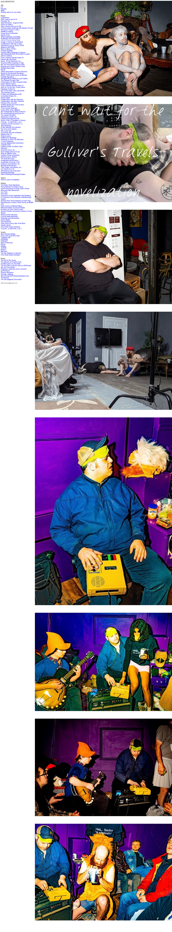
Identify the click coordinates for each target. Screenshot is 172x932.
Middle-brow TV (6, 134)
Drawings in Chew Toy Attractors (12, 139)
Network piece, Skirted (9, 157)
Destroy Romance (7, 272)
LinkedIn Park (5, 145)
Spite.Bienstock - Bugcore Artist (12, 23)
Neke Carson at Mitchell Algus (11, 206)
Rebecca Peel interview (9, 215)
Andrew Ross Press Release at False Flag (16, 201)
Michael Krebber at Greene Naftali (13, 208)
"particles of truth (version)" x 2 (11, 124)
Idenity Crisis (5, 35)
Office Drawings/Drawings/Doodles (13, 174)
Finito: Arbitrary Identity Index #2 (12, 58)
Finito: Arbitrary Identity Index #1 (12, 85)
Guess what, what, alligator (10, 110)
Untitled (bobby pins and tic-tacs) (12, 105)
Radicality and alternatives (10, 218)
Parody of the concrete (9, 103)
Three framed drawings (9, 108)
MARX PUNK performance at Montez (14, 75)
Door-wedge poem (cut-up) (10, 152)
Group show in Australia (9, 33)
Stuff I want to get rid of (9, 19)
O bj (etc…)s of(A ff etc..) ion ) (11, 122)
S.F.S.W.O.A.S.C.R (7, 169)
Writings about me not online (11, 12)
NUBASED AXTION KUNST (10, 38)
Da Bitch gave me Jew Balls (10, 264)
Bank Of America (7, 243)
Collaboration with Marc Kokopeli (12, 101)
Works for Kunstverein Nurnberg (12, 73)
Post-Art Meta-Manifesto (9, 216)
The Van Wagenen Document (11, 279)
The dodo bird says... (8, 159)
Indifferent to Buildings (9, 138)
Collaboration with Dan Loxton (11, 44)
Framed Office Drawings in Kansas (13, 52)
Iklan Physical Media (8, 234)
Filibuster (4, 148)
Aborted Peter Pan (7, 106)
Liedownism (5, 18)
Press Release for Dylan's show (12, 187)
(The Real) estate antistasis (10, 227)
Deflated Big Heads (7, 68)
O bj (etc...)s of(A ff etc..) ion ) (11, 229)
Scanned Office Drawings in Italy (12, 63)
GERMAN (4, 239)
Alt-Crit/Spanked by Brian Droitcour (13, 112)
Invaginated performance (9, 160)
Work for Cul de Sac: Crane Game (13, 87)
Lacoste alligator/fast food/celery (12, 143)
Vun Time (4, 192)
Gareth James (6, 225)
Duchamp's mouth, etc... (9, 117)
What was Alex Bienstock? (10, 190)
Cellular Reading (7, 51)
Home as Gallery (7, 24)
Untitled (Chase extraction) (10, 155)
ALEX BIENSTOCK (7, 2)
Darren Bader (5, 220)
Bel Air (3, 70)
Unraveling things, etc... (9, 96)
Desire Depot (5, 98)
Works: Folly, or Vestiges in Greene (13, 120)
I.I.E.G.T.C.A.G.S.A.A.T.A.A (10, 40)
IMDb (3, 10)
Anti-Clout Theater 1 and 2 (10, 30)
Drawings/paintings (7, 172)
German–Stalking (7, 274)
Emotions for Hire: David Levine (12, 209)
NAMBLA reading (7, 31)
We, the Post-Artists (8, 267)
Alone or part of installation (10, 180)
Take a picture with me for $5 (11, 26)
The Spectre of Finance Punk (11, 262)
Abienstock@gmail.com (9, 283)
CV (2, 7)
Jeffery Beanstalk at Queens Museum (14, 71)
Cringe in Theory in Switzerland (12, 42)
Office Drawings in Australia (10, 37)
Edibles (3, 246)
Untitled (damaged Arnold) (10, 119)
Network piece (6, 136)
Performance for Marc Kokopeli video (14, 82)
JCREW (4, 248)
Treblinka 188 (5, 237)
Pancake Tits (5, 21)
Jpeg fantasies (6, 125)
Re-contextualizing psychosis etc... (13, 113)
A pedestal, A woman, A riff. (10, 162)
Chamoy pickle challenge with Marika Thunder (17, 28)
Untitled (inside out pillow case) (12, 146)
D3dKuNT (4, 241)
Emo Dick (4, 194)
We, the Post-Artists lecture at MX (13, 65)
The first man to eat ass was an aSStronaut (16, 265)
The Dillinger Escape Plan (10, 80)
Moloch (3, 250)
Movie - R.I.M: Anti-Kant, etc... (11, 61)
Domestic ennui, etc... (8, 150)
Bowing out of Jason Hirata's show (13, 66)
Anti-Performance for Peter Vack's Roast (15, 188)
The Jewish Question (8, 115)
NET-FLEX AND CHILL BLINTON (12, 91)
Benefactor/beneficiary (9, 166)
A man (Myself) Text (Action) (11, 127)
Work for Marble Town (8, 153)
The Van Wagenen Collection (11, 253)
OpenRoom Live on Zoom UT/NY (12, 45)
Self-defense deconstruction (10, 171)
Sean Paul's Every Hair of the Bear (13, 223)
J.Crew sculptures (7, 141)
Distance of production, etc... (11, 164)
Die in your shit (6, 131)
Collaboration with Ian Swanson (12, 99)
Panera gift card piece (8, 59)
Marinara (4, 251)
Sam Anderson (6, 222)
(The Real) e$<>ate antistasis (11, 132)
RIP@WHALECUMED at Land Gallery (14, 78)
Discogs (4, 9)
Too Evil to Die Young (8, 260)
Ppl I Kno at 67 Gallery (9, 129)
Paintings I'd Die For (8, 89)
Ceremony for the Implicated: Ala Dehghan (16, 195)
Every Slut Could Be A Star (10, 236)
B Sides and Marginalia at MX (11, 94)
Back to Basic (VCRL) (8, 49)
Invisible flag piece (7, 77)
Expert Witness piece (8, 84)
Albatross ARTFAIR (7, 47)
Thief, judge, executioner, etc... (11, 167)
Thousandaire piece (8, 92)
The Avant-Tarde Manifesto (10, 185)
